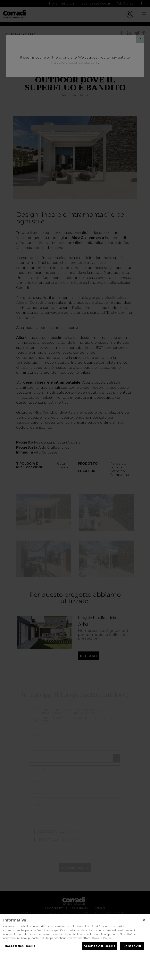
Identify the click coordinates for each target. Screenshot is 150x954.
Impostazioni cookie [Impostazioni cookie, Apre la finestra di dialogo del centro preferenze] (20, 946)
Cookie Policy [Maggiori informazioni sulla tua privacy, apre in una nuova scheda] (102, 938)
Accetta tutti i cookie (99, 946)
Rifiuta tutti (132, 946)
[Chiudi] (143, 921)
